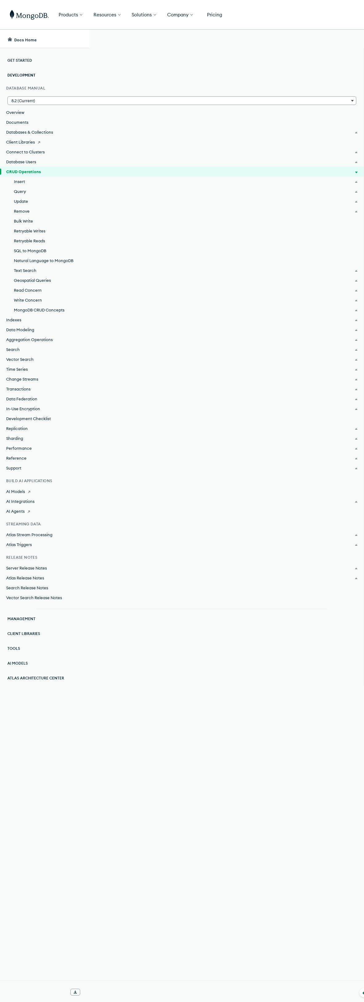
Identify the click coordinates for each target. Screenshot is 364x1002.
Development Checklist (28, 418)
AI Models (17, 663)
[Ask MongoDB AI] (324, 38)
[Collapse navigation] (89, 992)
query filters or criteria (173, 430)
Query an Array (139, 523)
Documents (17, 122)
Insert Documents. (172, 359)
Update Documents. (174, 721)
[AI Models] (44, 491)
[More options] (253, 79)
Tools (13, 648)
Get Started (332, 15)
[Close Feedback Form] (348, 77)
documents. (240, 102)
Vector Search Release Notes (34, 597)
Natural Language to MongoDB (43, 260)
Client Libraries (23, 633)
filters (149, 667)
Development (21, 75)
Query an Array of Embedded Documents (170, 534)
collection (243, 193)
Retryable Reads (29, 240)
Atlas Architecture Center (35, 678)
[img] (283, 134)
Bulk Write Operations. (183, 926)
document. (121, 286)
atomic (195, 277)
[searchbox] (202, 38)
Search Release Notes (27, 587)
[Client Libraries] (44, 142)
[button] (44, 100)
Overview (15, 112)
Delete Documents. (173, 889)
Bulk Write (23, 221)
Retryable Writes (29, 230)
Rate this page (293, 123)
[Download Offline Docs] (75, 992)
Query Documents (143, 501)
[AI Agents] (44, 511)
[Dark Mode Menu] (349, 39)
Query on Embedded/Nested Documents (169, 512)
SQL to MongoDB (30, 250)
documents (207, 193)
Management (21, 618)
